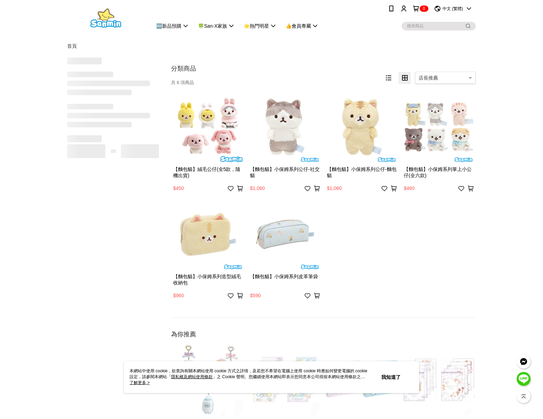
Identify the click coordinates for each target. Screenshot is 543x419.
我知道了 (391, 377)
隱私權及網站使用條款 (192, 376)
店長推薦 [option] (428, 78)
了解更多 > (140, 382)
